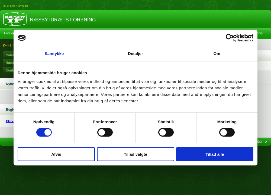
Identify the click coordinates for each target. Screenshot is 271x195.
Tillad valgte (135, 154)
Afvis (56, 154)
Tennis (258, 33)
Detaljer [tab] (135, 53)
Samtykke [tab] (54, 53)
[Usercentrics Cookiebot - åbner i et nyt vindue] (229, 38)
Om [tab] (216, 53)
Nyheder (23, 5)
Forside (9, 33)
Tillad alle (214, 154)
